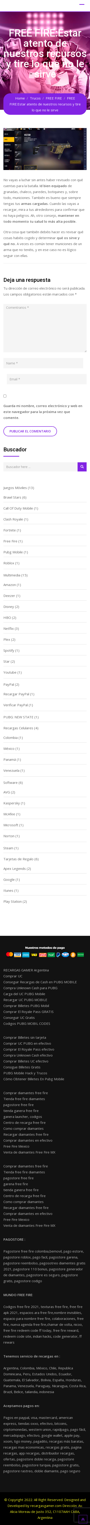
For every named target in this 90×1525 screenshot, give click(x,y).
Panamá (9, 759)
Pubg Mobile (13, 552)
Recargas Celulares (18, 728)
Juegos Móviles (15, 487)
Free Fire (10, 541)
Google (9, 879)
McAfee (9, 814)
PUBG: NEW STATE (18, 717)
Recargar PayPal (16, 694)
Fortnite (9, 530)
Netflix (8, 628)
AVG (6, 792)
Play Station (12, 901)
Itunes (8, 890)
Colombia (10, 737)
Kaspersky (11, 803)
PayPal (8, 684)
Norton (8, 836)
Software (10, 782)
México (8, 748)
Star (6, 661)
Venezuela (11, 770)
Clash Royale (13, 519)
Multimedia (11, 575)
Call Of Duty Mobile (18, 508)
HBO (7, 617)
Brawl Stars (12, 497)
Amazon (9, 584)
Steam (8, 848)
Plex (6, 639)
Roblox (8, 563)
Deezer (9, 595)
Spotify (8, 650)
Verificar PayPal (15, 705)
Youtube (10, 672)
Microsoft (10, 825)
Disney (8, 606)
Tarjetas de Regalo (18, 859)
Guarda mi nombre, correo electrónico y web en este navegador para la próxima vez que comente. (42, 411)
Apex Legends (14, 868)
